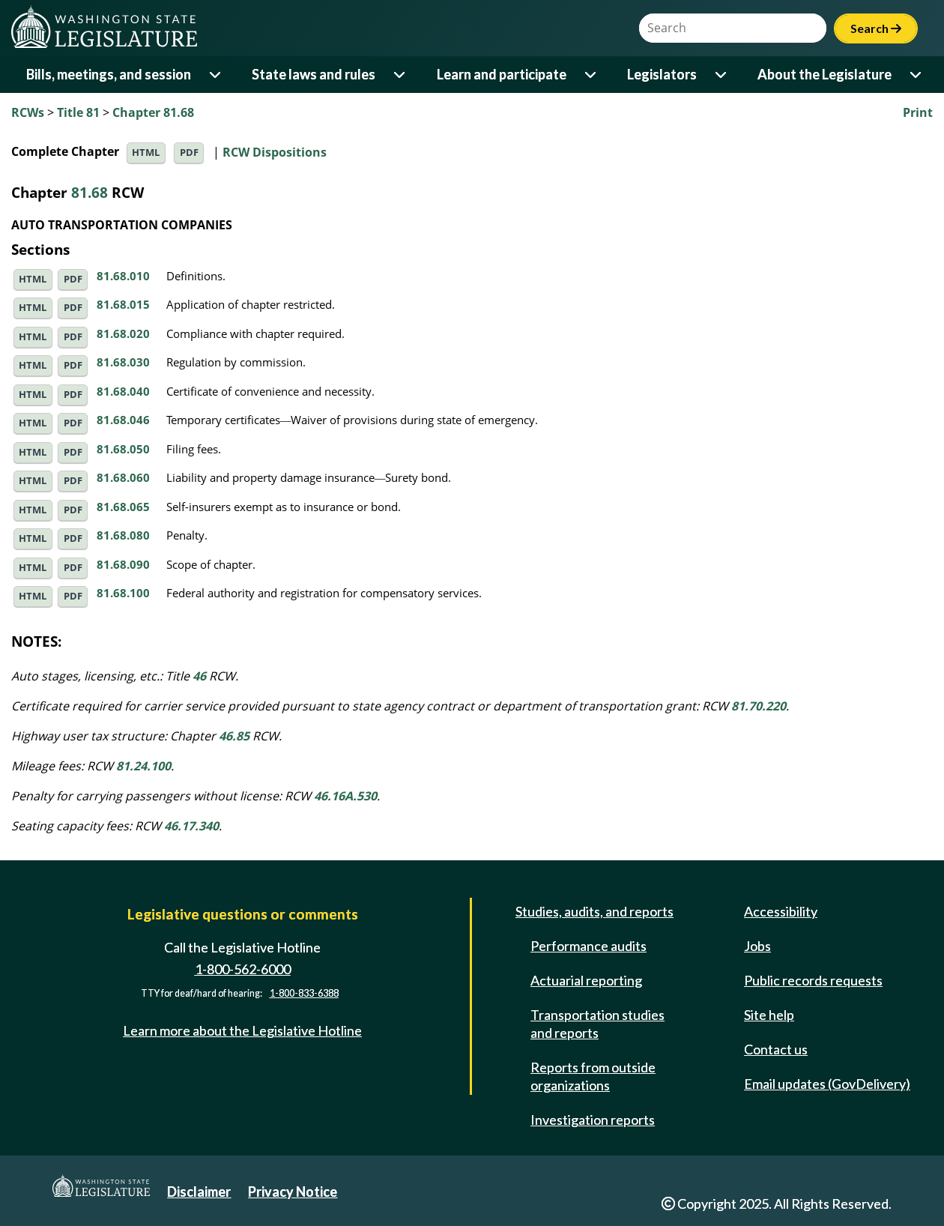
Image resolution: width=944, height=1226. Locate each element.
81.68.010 (123, 275)
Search (875, 28)
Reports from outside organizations (593, 1076)
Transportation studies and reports (597, 1023)
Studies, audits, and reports (594, 911)
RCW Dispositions (275, 151)
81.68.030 (123, 361)
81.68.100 (123, 592)
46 (199, 676)
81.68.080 (123, 535)
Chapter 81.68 (153, 112)
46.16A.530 (345, 796)
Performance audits (588, 945)
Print (918, 112)
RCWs (27, 112)
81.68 (89, 192)
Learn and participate (501, 74)
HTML (146, 152)
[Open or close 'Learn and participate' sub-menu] (591, 74)
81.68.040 (123, 391)
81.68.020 (123, 333)
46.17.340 (191, 826)
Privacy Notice (292, 1191)
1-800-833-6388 (304, 993)
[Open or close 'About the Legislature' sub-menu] (916, 74)
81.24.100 (143, 766)
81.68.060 (123, 477)
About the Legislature (824, 74)
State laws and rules (313, 74)
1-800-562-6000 (243, 969)
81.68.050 (123, 448)
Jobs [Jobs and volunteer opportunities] (757, 945)
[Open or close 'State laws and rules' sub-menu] (400, 74)
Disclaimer (199, 1191)
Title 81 (78, 112)
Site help (769, 1014)
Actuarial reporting (586, 980)
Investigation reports (592, 1119)
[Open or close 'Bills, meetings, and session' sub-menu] (216, 74)
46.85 (234, 736)
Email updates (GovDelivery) (827, 1083)
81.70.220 (758, 706)
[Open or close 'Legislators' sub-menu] (721, 74)
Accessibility (780, 911)
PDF (189, 152)
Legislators (662, 74)
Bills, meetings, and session (108, 74)
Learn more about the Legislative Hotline (242, 1030)
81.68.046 (123, 419)
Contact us (776, 1049)
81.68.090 (123, 564)
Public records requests (813, 980)
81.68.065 (123, 506)
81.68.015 (123, 304)
